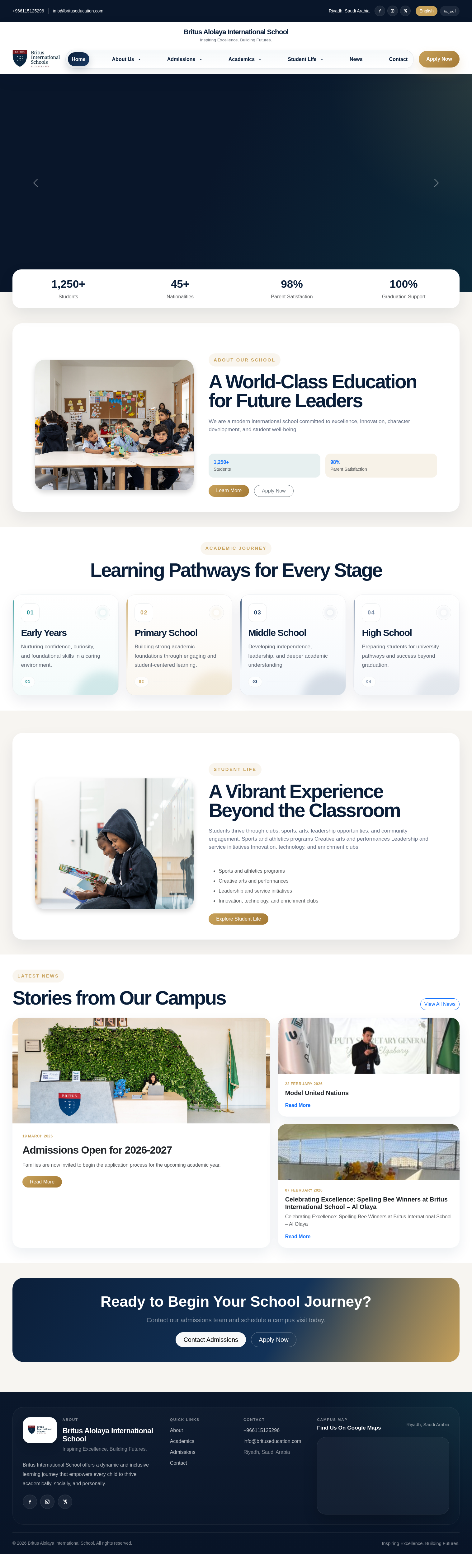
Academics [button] (242, 59)
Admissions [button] (182, 59)
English (426, 10)
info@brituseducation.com (78, 10)
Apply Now (439, 59)
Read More (42, 1181)
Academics (182, 1441)
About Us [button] (124, 59)
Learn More (229, 490)
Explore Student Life (238, 918)
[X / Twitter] (405, 11)
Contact (398, 59)
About (176, 1430)
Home (78, 59)
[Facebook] (380, 11)
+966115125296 (28, 10)
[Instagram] (392, 11)
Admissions (183, 1451)
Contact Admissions (210, 1339)
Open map (383, 1475)
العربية (450, 10)
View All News (439, 1003)
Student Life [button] (303, 59)
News (356, 59)
